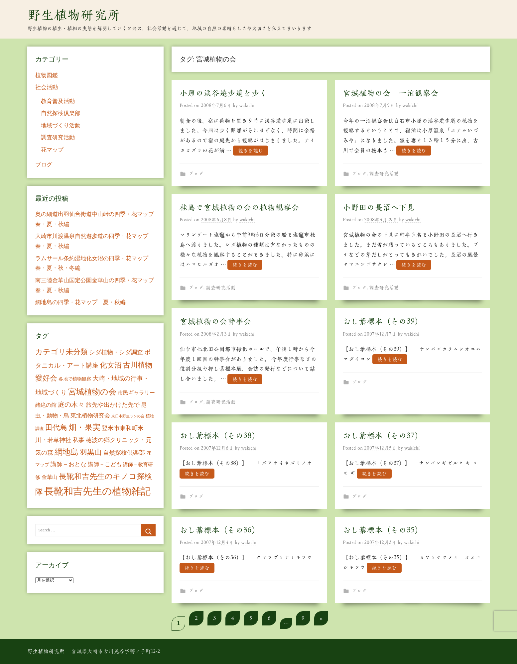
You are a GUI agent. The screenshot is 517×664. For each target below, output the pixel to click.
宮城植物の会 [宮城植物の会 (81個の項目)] (92, 391)
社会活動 (46, 87)
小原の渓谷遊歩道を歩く (223, 93)
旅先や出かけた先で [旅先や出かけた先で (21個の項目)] (113, 404)
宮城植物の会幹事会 (215, 321)
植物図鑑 (46, 75)
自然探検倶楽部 (60, 113)
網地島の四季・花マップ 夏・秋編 (80, 302)
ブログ (196, 173)
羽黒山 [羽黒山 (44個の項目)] (91, 452)
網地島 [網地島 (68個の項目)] (66, 452)
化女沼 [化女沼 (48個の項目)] (111, 365)
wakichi (246, 105)
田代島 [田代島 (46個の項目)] (56, 427)
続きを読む (250, 150)
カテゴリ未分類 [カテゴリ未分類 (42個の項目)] (61, 352)
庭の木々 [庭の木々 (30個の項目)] (71, 404)
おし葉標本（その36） (220, 530)
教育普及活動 (58, 101)
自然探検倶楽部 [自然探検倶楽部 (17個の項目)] (124, 452)
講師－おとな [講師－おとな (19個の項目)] (68, 464)
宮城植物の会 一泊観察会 (391, 93)
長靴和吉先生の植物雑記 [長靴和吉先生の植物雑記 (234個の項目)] (97, 491)
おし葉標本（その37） (383, 436)
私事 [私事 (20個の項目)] (78, 440)
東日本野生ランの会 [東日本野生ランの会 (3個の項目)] (127, 416)
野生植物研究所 (73, 15)
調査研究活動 (384, 173)
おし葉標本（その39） (383, 321)
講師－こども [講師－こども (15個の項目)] (105, 464)
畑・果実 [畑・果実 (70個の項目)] (84, 427)
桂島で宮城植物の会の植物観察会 (239, 207)
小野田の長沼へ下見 (379, 207)
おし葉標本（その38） (220, 436)
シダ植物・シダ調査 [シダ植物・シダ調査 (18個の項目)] (116, 352)
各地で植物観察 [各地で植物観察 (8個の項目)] (75, 379)
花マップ (52, 150)
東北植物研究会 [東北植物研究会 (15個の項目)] (90, 415)
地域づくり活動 (60, 125)
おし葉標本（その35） (383, 530)
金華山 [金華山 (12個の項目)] (50, 477)
